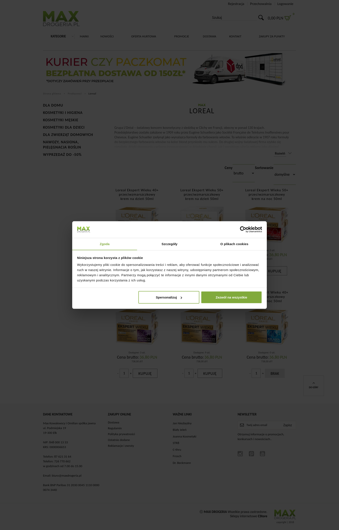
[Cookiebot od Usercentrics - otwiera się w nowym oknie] (243, 229)
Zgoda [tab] (105, 244)
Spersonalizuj (169, 297)
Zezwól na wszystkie (231, 297)
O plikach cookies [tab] (234, 244)
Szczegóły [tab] (169, 244)
